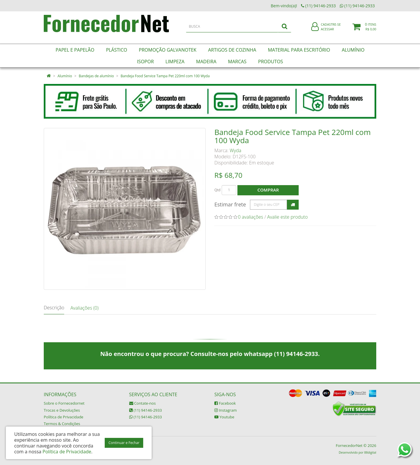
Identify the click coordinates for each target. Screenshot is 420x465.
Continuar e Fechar (123, 442)
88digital (370, 452)
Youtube (224, 417)
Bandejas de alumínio (96, 75)
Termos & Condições (62, 423)
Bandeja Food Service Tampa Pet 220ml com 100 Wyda (165, 75)
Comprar (268, 190)
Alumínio (64, 75)
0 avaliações (250, 217)
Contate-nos (142, 403)
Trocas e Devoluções (62, 410)
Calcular (293, 205)
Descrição (54, 307)
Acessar (327, 33)
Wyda (236, 150)
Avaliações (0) (84, 308)
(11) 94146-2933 (145, 410)
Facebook (225, 403)
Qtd (217, 189)
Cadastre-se (331, 28)
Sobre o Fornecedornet (64, 403)
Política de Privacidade (63, 417)
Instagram (225, 410)
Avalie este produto (287, 217)
